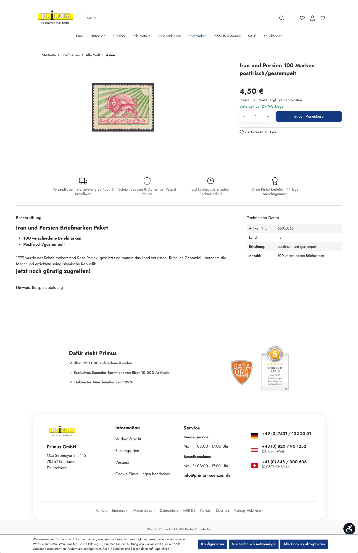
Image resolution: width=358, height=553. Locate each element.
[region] (125, 111)
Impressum (120, 510)
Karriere (102, 510)
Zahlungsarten (127, 451)
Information (127, 427)
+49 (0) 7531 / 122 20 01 (286, 433)
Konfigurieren (212, 544)
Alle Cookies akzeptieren (304, 544)
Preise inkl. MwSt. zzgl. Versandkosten (271, 100)
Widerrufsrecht (128, 439)
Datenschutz (169, 510)
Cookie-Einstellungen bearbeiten (142, 474)
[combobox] (180, 18)
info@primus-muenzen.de (207, 475)
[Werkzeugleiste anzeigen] (349, 529)
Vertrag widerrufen (248, 510)
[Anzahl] (256, 116)
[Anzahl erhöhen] (268, 116)
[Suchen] (282, 18)
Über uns (222, 510)
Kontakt (205, 510)
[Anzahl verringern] (243, 116)
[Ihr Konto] (312, 18)
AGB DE (189, 510)
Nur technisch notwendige (254, 544)
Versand (122, 462)
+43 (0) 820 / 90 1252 (284, 446)
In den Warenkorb (309, 116)
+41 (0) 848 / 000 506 (284, 462)
